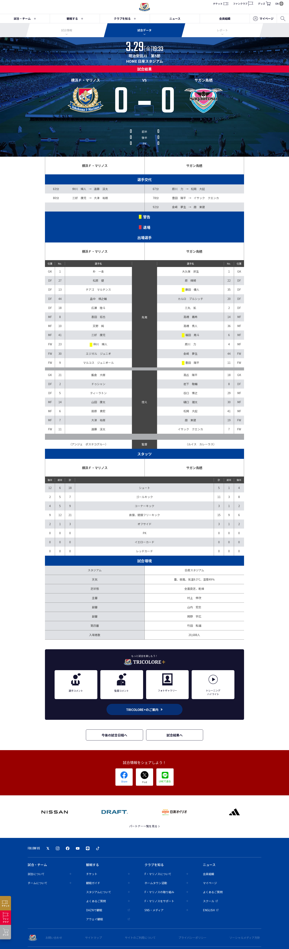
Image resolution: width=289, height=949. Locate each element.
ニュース (174, 18)
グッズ (264, 3)
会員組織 (224, 18)
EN (279, 3)
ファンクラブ (243, 3)
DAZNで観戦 (108, 910)
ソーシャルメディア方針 (244, 938)
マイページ (263, 18)
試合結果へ (175, 735)
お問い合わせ (53, 938)
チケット (220, 3)
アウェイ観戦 (108, 919)
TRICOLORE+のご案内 (144, 709)
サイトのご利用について (140, 938)
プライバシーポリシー (192, 938)
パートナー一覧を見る (144, 826)
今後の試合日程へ (114, 735)
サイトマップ (93, 938)
